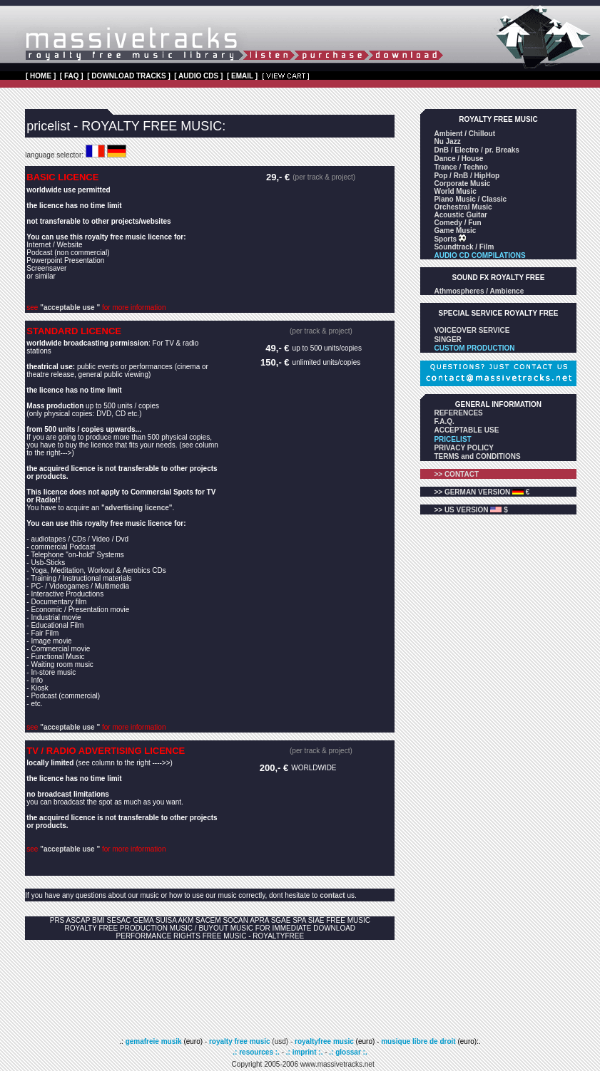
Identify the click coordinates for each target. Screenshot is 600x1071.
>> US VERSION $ (470, 510)
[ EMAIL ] (242, 76)
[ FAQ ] (71, 76)
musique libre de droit (419, 1041)
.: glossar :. (348, 1052)
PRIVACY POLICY (464, 448)
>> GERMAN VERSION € (481, 492)
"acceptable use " (70, 307)
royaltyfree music (324, 1041)
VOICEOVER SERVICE (471, 330)
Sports (446, 239)
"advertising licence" (137, 508)
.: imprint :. (304, 1052)
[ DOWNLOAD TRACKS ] (129, 76)
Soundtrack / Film (464, 247)
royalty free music (239, 1041)
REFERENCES (458, 413)
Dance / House (458, 158)
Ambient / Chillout (464, 134)
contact (332, 895)
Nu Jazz (447, 141)
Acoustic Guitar (460, 215)
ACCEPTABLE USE (466, 430)
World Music (455, 191)
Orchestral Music (463, 207)
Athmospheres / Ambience (479, 291)
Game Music (455, 230)
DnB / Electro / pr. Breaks (476, 150)
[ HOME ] (41, 76)
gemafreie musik (152, 1041)
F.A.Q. (444, 421)
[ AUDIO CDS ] (198, 76)
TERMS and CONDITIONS (477, 456)
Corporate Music (462, 183)
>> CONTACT (456, 474)
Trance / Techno (460, 167)
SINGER (447, 339)
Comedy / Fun (457, 223)
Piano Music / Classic (470, 199)
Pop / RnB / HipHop (466, 176)
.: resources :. (257, 1052)
